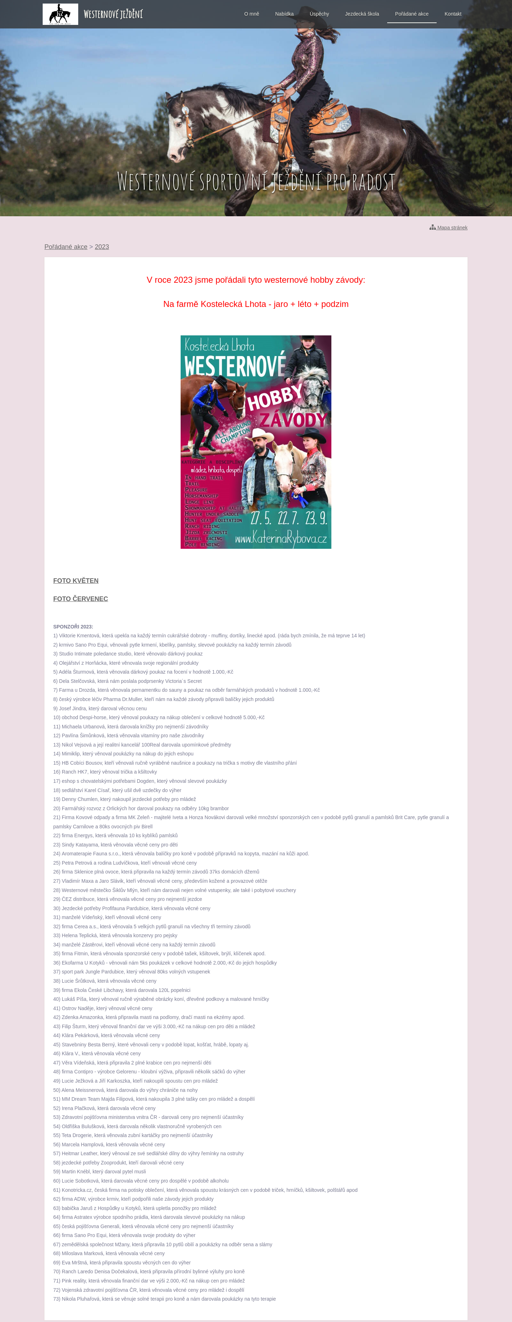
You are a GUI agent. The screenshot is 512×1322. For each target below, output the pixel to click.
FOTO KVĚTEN (76, 580)
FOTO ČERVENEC (80, 598)
